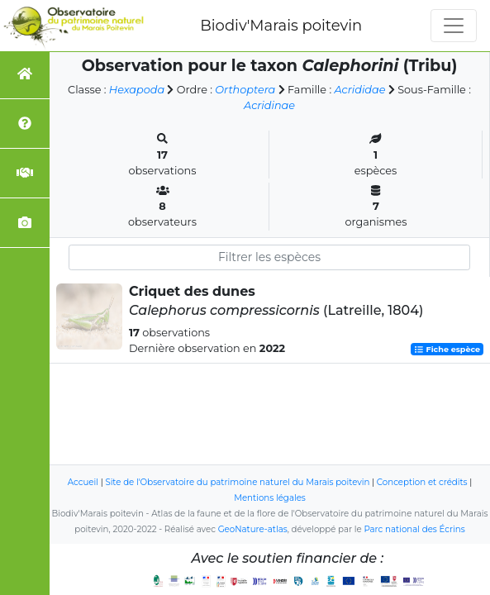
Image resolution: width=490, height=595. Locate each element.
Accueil (83, 482)
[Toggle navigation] (454, 25)
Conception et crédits (422, 482)
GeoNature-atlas (253, 529)
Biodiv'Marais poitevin (281, 26)
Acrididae (359, 89)
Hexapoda (136, 89)
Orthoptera (245, 89)
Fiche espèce (447, 349)
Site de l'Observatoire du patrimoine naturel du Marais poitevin (237, 482)
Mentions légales (270, 498)
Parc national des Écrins (414, 529)
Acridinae (269, 105)
